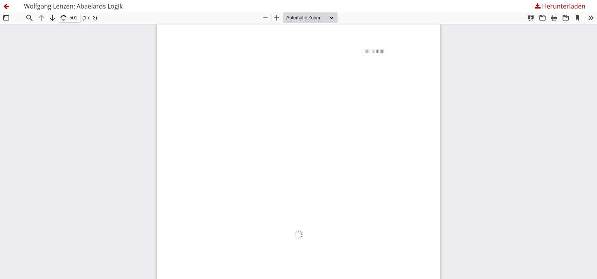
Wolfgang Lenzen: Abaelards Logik (73, 6)
